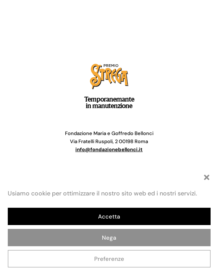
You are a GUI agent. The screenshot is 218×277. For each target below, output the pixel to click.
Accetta (109, 216)
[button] (206, 177)
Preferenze (109, 259)
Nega (109, 238)
